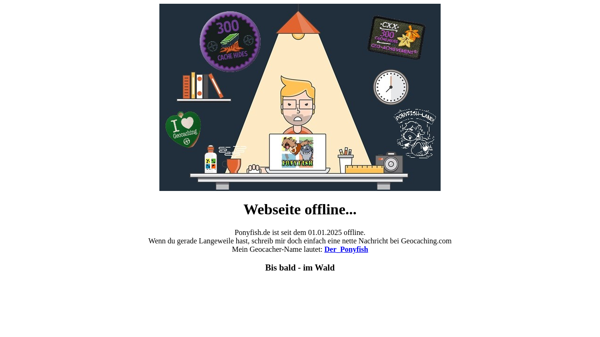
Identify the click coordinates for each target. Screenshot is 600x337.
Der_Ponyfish (346, 249)
